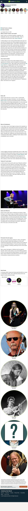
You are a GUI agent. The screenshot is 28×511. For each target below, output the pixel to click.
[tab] (14, 28)
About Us (2, 492)
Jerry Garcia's (5, 63)
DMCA (2, 494)
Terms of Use (6, 494)
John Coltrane (23, 216)
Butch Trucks (4, 100)
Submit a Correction (23, 486)
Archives (11, 492)
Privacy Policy (16, 492)
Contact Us (7, 492)
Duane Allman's (21, 154)
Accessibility (22, 492)
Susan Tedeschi (18, 38)
